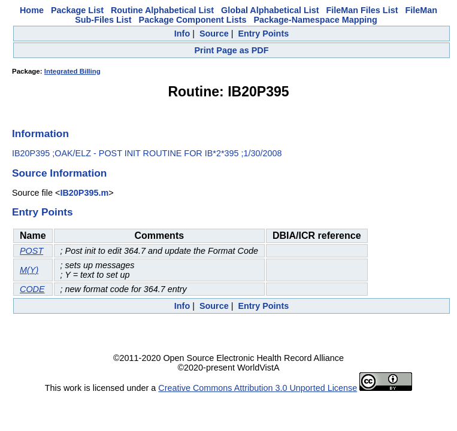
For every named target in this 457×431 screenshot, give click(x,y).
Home (32, 10)
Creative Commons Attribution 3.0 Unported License (257, 388)
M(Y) (29, 270)
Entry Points (263, 33)
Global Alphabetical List (270, 10)
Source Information (59, 173)
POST (31, 251)
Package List (77, 10)
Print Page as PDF (232, 50)
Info (182, 33)
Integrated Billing (72, 71)
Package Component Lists (193, 20)
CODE (32, 289)
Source (214, 33)
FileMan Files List (362, 10)
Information (40, 133)
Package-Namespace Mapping (315, 20)
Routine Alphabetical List (162, 10)
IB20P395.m (84, 193)
